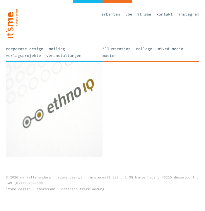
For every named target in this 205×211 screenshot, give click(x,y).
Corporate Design (24, 48)
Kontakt (164, 14)
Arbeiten (110, 14)
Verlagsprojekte (23, 55)
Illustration (116, 48)
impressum (46, 189)
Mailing (57, 48)
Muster (109, 55)
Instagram (188, 14)
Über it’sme (138, 14)
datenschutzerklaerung (82, 189)
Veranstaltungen (63, 55)
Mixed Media (170, 48)
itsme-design (18, 189)
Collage (144, 48)
